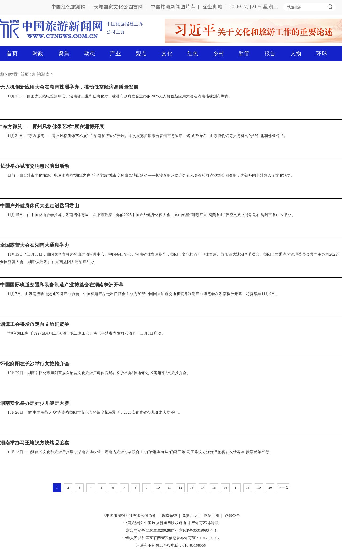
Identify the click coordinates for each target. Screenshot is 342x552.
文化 (166, 53)
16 (225, 488)
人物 (295, 53)
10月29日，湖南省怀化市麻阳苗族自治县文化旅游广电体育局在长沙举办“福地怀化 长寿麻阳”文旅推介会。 (99, 373)
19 (259, 488)
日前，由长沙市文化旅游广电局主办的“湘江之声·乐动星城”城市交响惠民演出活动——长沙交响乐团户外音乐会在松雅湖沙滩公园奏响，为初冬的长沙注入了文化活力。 (151, 175)
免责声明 (190, 516)
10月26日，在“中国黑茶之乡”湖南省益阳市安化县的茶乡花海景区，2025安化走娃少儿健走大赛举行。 (94, 412)
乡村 (218, 53)
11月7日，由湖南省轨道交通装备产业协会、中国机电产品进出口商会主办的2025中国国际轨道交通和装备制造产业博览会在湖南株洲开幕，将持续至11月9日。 (143, 294)
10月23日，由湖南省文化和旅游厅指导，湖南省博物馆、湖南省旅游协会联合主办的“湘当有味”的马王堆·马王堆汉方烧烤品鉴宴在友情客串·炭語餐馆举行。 (140, 452)
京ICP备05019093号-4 (197, 530)
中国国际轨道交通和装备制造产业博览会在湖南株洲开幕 (62, 284)
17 (236, 488)
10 (158, 488)
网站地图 (211, 516)
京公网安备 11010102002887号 (152, 530)
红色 (192, 53)
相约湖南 (41, 74)
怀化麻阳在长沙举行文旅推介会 (34, 363)
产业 (115, 53)
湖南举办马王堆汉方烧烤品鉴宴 (34, 442)
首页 (12, 53)
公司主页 (116, 32)
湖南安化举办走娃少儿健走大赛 (34, 403)
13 (191, 488)
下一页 (283, 488)
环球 (321, 53)
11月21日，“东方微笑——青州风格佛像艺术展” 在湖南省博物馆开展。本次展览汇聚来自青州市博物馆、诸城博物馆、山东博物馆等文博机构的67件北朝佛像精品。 (147, 136)
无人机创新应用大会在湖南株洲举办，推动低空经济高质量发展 (69, 87)
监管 (244, 53)
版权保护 (169, 516)
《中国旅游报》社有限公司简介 (129, 516)
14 (203, 488)
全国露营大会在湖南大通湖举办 (34, 245)
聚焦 (63, 53)
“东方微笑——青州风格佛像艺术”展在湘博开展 (52, 126)
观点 (141, 53)
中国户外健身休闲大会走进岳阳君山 (39, 205)
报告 (270, 53)
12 (180, 488)
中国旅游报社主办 (125, 24)
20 (270, 488)
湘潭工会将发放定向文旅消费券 (34, 324)
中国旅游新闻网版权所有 (165, 523)
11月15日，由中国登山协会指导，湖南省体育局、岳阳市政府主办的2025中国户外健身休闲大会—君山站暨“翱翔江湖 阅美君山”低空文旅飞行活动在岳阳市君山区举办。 (151, 215)
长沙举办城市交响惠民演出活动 (34, 166)
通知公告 (232, 516)
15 (214, 488)
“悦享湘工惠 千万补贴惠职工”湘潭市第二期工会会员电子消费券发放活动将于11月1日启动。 (86, 333)
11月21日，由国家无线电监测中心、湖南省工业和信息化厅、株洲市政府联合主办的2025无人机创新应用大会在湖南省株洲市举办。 (119, 96)
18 (248, 488)
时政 (38, 53)
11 (169, 488)
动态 (89, 53)
